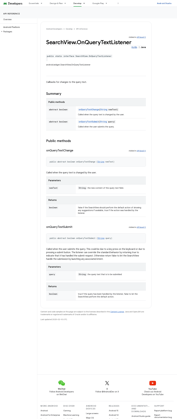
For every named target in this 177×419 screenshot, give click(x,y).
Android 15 (113, 410)
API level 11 (141, 37)
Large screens (92, 413)
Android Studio (164, 3)
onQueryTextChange (89, 109)
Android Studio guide (141, 416)
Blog (120, 3)
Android (44, 410)
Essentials (34, 3)
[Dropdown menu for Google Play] (107, 3)
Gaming (67, 410)
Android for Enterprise (50, 415)
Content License (117, 312)
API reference (11, 13)
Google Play (98, 3)
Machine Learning (71, 415)
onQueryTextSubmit (89, 121)
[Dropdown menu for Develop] (85, 3)
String (103, 109)
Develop (69, 29)
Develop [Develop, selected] (77, 3)
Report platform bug (163, 410)
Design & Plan (56, 3)
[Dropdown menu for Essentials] (42, 3)
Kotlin (134, 47)
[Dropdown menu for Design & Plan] (66, 3)
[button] (18, 31)
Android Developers (54, 29)
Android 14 (114, 415)
